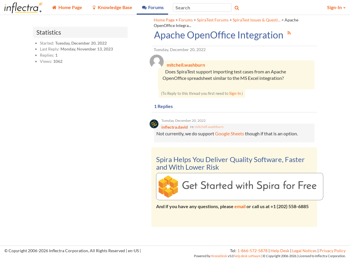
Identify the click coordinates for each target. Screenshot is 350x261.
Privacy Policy (332, 251)
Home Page (164, 20)
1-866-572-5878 (252, 251)
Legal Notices (304, 251)
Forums (186, 20)
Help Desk (279, 251)
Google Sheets (229, 134)
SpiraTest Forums (213, 20)
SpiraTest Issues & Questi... (256, 20)
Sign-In (235, 93)
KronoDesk (219, 257)
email (240, 207)
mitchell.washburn (209, 127)
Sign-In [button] (336, 7)
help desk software (247, 257)
